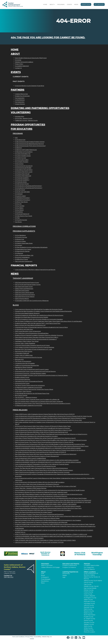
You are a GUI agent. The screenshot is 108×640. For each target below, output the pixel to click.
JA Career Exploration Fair (22, 153)
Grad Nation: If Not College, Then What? (27, 341)
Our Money (18, 222)
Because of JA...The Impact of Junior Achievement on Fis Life (33, 349)
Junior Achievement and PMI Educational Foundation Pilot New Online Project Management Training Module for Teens (50, 418)
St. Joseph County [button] (89, 618)
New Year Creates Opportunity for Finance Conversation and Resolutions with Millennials (41, 522)
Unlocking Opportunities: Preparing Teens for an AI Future (32, 345)
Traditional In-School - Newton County (26, 120)
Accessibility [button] (37, 636)
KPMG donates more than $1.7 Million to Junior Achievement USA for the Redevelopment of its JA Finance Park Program (51, 498)
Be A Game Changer (21, 395)
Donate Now (86, 4)
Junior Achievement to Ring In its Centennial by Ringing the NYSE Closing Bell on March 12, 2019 (43, 430)
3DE (16, 137)
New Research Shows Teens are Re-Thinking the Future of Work (34, 389)
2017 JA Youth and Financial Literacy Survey (28, 284)
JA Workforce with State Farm (24, 329)
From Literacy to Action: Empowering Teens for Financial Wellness (34, 347)
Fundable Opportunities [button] (91, 565)
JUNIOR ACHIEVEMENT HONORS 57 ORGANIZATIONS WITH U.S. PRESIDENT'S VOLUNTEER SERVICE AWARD (48, 506)
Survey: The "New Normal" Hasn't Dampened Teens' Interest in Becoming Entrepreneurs (41, 468)
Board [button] (43, 575)
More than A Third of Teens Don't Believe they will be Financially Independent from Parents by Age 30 (45, 438)
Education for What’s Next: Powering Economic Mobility (31, 317)
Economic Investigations (22, 257)
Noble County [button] (88, 613)
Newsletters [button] (45, 581)
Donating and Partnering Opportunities (40, 108)
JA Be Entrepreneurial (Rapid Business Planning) (29, 143)
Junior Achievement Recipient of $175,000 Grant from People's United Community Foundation (43, 510)
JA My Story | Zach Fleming (23, 391)
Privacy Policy (19, 64)
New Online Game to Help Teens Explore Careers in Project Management (37, 456)
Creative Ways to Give (21, 94)
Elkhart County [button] (88, 590)
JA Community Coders (21, 160)
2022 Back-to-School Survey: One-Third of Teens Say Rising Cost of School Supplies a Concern (42, 403)
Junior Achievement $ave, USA (24, 255)
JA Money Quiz (19, 239)
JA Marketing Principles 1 (22, 198)
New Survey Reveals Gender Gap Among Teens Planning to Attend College (37, 518)
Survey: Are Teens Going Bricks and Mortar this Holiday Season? (33, 512)
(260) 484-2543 (8, 577)
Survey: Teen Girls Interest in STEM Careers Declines (30, 488)
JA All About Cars (20, 139)
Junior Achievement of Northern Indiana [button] (91, 574)
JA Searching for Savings (22, 251)
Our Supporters (19, 98)
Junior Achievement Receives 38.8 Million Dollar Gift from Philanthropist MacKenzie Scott (41, 432)
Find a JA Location (89, 632)
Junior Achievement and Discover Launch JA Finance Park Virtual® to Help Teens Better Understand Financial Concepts (51, 440)
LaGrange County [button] (89, 603)
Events (69, 4)
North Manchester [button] (89, 615)
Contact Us (18, 68)
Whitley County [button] (89, 630)
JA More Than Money (21, 202)
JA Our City (18, 204)
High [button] (63, 577)
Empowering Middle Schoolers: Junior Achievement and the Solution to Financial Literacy (41, 375)
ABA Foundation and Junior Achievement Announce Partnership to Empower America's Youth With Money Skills (48, 420)
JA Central (18, 60)
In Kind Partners (20, 100)
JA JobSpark (19, 194)
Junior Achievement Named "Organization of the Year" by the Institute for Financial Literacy (42, 464)
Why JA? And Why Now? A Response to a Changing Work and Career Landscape (39, 401)
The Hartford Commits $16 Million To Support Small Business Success (35, 466)
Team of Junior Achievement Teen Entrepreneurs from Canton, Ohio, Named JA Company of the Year (45, 486)
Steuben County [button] (89, 622)
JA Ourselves (19, 212)
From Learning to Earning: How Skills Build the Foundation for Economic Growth (38, 309)
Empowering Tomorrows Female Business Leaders (30, 373)
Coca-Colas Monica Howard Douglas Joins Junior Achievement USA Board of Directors (41, 496)
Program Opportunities (28, 124)
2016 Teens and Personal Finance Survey (27, 282)
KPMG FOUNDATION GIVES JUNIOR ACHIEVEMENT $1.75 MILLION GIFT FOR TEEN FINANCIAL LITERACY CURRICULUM (51, 534)
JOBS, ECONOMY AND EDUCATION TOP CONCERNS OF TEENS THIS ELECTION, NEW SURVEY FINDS (45, 540)
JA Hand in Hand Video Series (24, 243)
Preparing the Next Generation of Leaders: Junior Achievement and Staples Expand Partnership (43, 311)
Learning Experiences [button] (70, 572)
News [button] (43, 583)
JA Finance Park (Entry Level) (23, 172)
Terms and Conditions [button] (18, 636)
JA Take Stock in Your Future (23, 216)
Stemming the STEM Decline (23, 351)
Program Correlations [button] (69, 567)
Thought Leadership (23, 278)
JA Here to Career (20, 241)
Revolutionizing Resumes (22, 379)
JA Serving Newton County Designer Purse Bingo (29, 85)
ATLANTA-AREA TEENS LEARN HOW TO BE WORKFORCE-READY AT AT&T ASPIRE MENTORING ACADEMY (47, 460)
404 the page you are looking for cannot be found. (48, 37)
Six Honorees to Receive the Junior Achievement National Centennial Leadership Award (41, 492)
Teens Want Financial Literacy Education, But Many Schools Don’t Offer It (36, 337)
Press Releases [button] (45, 579)
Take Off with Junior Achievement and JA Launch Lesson (32, 369)
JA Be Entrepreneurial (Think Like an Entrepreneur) (30, 146)
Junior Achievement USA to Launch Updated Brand (30, 458)
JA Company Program (21, 161)
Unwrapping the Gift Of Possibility (25, 363)
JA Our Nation (19, 208)
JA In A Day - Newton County (23, 118)
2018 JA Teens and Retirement (24, 288)
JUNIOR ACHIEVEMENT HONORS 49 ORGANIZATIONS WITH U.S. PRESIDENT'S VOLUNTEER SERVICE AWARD (48, 448)
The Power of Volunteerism (23, 361)
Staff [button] (42, 573)
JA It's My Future (20, 190)
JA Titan (17, 218)
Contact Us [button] (8, 575)
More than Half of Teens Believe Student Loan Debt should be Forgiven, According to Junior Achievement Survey (48, 494)
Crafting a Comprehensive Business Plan (27, 365)
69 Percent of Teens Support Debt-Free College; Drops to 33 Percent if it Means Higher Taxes (43, 426)
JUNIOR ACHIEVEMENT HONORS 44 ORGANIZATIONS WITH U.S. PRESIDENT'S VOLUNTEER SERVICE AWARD (48, 462)
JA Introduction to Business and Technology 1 (28, 186)
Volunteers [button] (45, 563)
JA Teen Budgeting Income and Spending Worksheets (31, 247)
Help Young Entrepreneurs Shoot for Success (28, 357)
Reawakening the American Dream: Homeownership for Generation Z (36, 339)
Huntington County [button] (90, 597)
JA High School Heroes (22, 184)
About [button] (43, 572)
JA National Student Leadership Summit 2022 (28, 405)
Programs (61, 4)
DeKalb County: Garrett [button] (91, 586)
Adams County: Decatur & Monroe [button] (92, 577)
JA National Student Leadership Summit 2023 (28, 387)
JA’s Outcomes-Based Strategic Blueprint (27, 313)
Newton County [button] (89, 611)
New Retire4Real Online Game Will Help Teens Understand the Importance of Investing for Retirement (45, 454)
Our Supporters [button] (89, 567)
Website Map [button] (45, 636)
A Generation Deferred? (22, 353)
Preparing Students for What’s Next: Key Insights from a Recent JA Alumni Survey (39, 315)
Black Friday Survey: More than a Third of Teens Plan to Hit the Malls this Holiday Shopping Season (44, 470)
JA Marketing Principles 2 (22, 200)
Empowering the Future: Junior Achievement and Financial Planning (35, 371)
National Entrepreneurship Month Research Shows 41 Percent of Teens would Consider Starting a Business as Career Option (51, 446)
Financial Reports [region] (89, 569)
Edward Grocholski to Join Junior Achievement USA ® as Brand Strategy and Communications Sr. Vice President (48, 520)
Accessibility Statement (22, 66)
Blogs (16, 305)
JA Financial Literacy (21, 182)
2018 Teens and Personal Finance (25, 294)
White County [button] (88, 628)
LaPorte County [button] (89, 605)
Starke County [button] (88, 620)
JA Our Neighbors (20, 235)
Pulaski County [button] (88, 616)
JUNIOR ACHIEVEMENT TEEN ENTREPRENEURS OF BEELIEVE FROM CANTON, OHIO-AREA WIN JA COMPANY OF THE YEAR (53, 502)
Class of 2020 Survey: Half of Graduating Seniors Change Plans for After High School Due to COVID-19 (44, 414)
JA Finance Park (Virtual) (22, 174)
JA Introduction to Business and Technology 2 (28, 188)
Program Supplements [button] (69, 565)
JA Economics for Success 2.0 (23, 166)
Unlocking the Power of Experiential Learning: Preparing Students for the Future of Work (41, 327)
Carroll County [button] (88, 582)
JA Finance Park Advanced (23, 175)
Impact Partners (20, 104)
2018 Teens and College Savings (24, 292)
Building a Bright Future (22, 377)
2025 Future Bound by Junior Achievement (28, 331)
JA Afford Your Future (21, 259)
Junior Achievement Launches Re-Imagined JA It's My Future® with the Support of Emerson (42, 428)
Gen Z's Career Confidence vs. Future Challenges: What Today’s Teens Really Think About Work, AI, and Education (48, 321)
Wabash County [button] (89, 624)
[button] (54, 4)
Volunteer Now (19, 116)
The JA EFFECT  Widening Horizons (26, 397)
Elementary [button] (66, 573)
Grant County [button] (88, 594)
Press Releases (20, 410)
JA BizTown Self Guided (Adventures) (26, 149)
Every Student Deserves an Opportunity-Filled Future (31, 58)
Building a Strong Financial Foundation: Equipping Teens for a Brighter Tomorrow (39, 335)
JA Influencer (19, 253)
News (76, 4)
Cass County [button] (87, 584)
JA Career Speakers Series (23, 155)
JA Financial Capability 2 (22, 180)
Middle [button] (64, 575)
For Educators (21, 128)
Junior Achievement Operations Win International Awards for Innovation (36, 436)
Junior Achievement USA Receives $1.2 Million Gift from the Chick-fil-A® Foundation (39, 482)
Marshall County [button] (89, 607)
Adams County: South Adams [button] (93, 580)
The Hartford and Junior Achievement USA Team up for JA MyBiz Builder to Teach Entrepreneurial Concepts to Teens (50, 444)
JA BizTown (18, 147)
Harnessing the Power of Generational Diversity (29, 381)
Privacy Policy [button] (29, 636)
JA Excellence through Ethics (23, 169)
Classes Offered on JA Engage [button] (50, 567)
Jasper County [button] (88, 599)
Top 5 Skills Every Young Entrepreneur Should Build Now (31, 333)
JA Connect (18, 245)
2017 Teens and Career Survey (24, 286)
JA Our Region (19, 210)
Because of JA (19, 359)
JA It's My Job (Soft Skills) (22, 192)
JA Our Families (19, 206)
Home (45, 4)
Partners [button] (87, 563)
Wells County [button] (88, 626)
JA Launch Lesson (20, 196)
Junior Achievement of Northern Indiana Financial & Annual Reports (35, 269)
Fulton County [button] (88, 592)
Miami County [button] (88, 609)
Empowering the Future (22, 383)
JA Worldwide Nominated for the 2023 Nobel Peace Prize (32, 393)
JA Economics (19, 163)
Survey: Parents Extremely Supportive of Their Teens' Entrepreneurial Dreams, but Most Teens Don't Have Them (48, 508)
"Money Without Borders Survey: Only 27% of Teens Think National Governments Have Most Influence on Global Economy (51, 434)
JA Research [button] (45, 577)
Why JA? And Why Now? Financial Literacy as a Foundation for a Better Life (37, 399)
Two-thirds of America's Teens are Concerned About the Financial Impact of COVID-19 (40, 452)
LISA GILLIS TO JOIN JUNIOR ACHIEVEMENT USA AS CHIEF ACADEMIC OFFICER (39, 542)
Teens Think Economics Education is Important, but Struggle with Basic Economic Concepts (42, 472)
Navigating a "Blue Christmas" (23, 367)
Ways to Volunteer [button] (47, 565)
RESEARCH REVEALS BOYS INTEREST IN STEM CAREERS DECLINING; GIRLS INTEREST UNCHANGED (45, 504)
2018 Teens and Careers (22, 290)
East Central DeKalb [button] (90, 588)
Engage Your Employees (22, 96)
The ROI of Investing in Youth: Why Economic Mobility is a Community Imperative (39, 319)
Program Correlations (24, 226)
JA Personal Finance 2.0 (22, 214)
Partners (17, 89)
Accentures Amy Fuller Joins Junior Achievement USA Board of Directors (37, 484)
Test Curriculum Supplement (23, 261)
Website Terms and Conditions (24, 62)
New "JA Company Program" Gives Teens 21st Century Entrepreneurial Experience (39, 514)
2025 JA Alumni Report (22, 298)
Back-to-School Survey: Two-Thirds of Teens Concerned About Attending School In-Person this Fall (44, 442)
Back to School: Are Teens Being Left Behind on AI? (30, 325)
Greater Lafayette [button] (89, 596)
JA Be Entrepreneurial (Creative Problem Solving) (29, 141)
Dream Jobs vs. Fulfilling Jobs (24, 355)
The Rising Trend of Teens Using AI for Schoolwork (30, 385)
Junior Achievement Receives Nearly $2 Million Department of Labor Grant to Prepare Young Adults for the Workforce (50, 450)
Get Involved (99, 4)
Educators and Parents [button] (70, 563)
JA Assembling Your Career (23, 249)
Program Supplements (24, 231)
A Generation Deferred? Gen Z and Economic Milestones (32, 300)
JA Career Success (20, 158)
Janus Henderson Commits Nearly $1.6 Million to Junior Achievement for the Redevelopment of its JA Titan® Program (50, 490)
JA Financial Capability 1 (22, 178)
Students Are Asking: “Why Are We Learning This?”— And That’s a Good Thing (37, 323)
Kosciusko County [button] (89, 601)
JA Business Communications (23, 152)
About (52, 4)
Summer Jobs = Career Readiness (25, 343)
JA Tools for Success (21, 220)
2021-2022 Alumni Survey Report (24, 296)
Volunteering (21, 112)
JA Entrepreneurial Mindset (23, 167)
